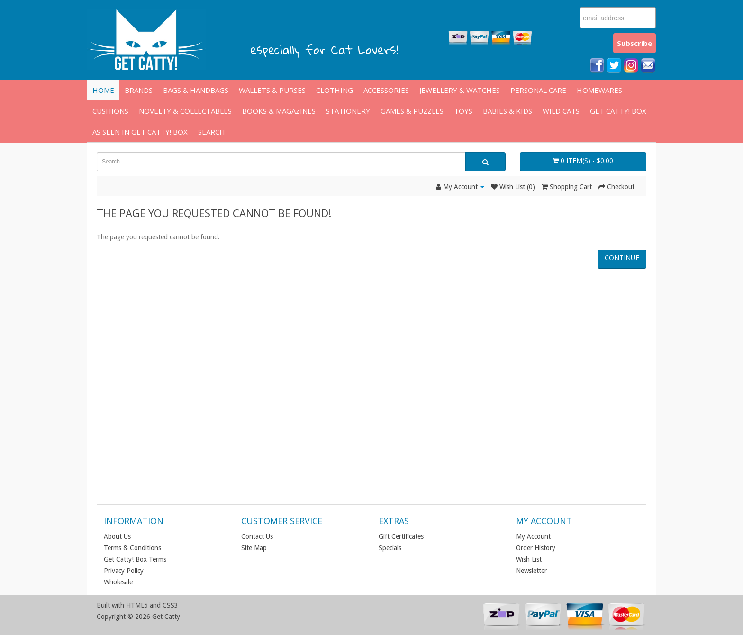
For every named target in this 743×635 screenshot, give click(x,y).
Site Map (254, 548)
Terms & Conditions (132, 548)
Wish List (529, 559)
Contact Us (257, 536)
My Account (533, 536)
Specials (390, 548)
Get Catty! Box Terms (135, 559)
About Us (117, 536)
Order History (535, 548)
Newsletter (531, 570)
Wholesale (118, 582)
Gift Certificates (401, 536)
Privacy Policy (124, 570)
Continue (622, 257)
